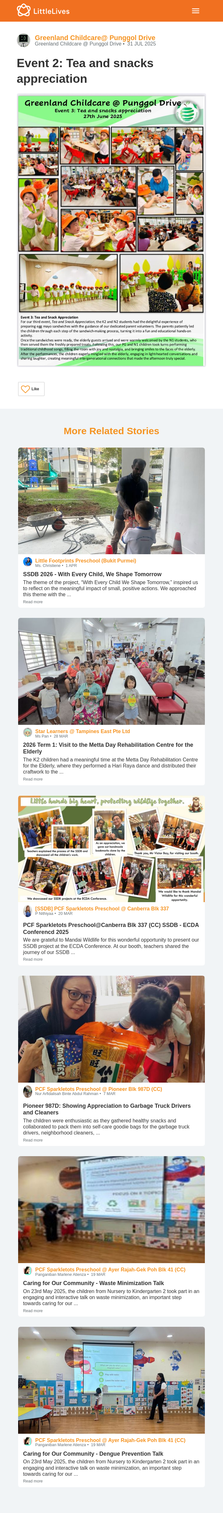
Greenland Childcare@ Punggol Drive (95, 38)
